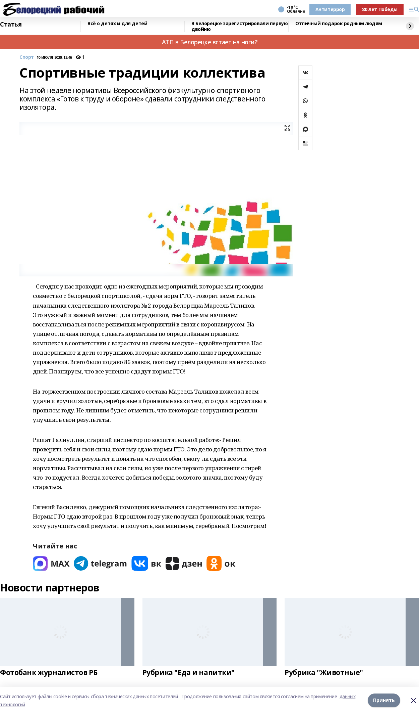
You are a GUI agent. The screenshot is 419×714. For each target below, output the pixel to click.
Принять (384, 700)
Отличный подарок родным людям (338, 24)
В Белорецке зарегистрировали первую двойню (239, 26)
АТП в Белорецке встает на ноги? (209, 42)
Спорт (26, 57)
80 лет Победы (380, 9)
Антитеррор (330, 9)
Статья (10, 24)
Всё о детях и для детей (117, 24)
